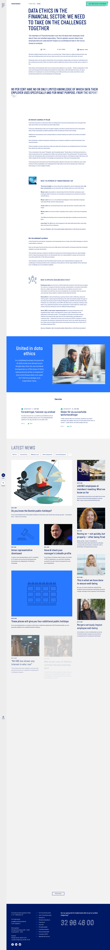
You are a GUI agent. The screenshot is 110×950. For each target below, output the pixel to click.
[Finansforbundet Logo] (3, 5)
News (39, 4)
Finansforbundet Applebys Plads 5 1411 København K (21, 914)
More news (58, 893)
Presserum (42, 922)
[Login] (3, 717)
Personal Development (61, 454)
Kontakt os (42, 917)
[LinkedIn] (16, 944)
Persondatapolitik (44, 931)
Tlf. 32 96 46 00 (15, 919)
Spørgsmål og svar (44, 936)
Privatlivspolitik (43, 927)
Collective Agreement (47, 454)
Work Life (15, 454)
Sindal (61, 49)
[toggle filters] (70, 454)
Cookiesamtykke (44, 929)
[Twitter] (20, 944)
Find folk (41, 924)
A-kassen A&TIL (43, 934)
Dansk (86, 49)
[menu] (3, 476)
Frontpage (32, 4)
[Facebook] (12, 944)
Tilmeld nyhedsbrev (44, 920)
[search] (3, 484)
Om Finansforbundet (45, 913)
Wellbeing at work (35, 454)
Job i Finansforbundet (45, 915)
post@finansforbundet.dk (18, 921)
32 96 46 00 (77, 922)
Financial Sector (24, 454)
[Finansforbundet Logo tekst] (16, 4)
